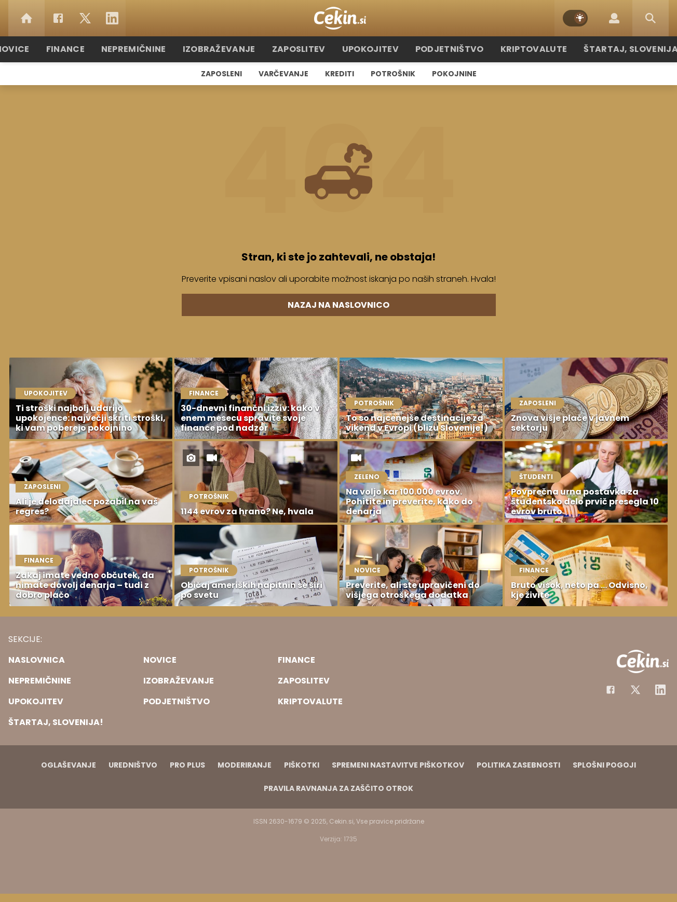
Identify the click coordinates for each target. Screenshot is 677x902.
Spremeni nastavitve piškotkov (398, 765)
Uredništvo (133, 765)
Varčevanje (283, 74)
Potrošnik (393, 74)
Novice (36, 49)
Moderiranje (245, 765)
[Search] (650, 18)
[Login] (614, 18)
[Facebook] (58, 18)
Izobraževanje (230, 49)
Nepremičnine (151, 49)
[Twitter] (85, 18)
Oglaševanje (68, 765)
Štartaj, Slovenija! (612, 49)
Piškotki (301, 765)
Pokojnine (454, 74)
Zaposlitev (303, 49)
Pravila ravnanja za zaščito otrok (338, 788)
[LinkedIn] (112, 18)
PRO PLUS (187, 765)
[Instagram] (660, 689)
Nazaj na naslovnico (338, 305)
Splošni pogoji (604, 765)
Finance (87, 49)
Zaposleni (221, 74)
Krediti (339, 74)
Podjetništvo (444, 49)
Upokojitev (370, 49)
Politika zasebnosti (518, 765)
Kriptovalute (521, 49)
